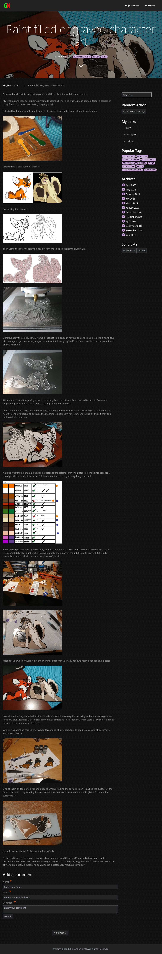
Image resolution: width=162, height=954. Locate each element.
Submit (8, 916)
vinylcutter (128, 166)
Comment (9, 902)
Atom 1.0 (129, 250)
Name (7, 881)
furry (96, 57)
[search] (137, 94)
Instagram (131, 134)
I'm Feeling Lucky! (134, 111)
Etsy (128, 127)
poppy (126, 163)
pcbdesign (142, 156)
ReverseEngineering (132, 170)
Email (7, 892)
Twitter (130, 141)
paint (104, 57)
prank (140, 166)
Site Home (150, 5)
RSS (141, 250)
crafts (134, 163)
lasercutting (148, 159)
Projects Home (132, 5)
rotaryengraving (82, 57)
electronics (128, 156)
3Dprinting (150, 170)
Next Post (60, 932)
